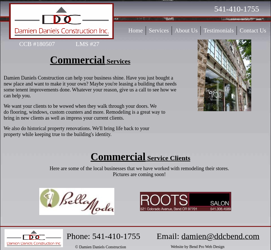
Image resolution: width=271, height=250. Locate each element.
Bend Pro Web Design (206, 247)
